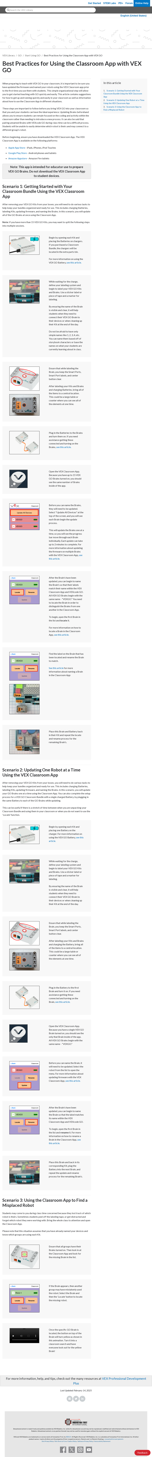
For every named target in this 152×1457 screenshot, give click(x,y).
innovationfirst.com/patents (113, 1439)
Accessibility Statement (102, 1441)
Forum (129, 3)
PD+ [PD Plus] (120, 3)
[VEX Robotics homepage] (8, 3)
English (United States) (134, 15)
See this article (56, 668)
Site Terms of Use (60, 1441)
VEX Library (8, 55)
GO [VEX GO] (20, 55)
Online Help (141, 3)
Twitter (76, 1399)
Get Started (94, 3)
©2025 (68, 1437)
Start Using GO (33, 55)
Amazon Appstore (17, 158)
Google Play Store (17, 153)
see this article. (73, 262)
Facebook (70, 1399)
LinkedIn (82, 1399)
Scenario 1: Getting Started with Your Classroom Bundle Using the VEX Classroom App (122, 93)
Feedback (142, 1452)
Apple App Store (16, 147)
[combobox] (50, 10)
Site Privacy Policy (48, 1441)
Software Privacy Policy (85, 1441)
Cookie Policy (72, 1441)
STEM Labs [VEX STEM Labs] (109, 3)
